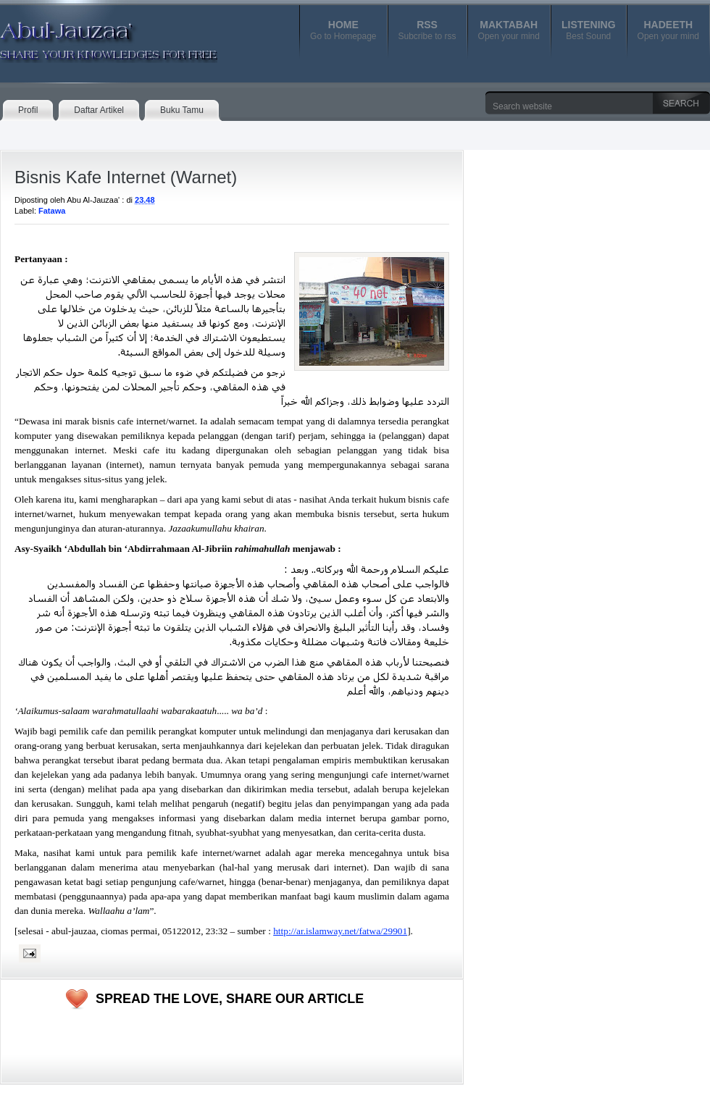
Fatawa (51, 210)
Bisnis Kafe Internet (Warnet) (125, 177)
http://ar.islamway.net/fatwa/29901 (340, 931)
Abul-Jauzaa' (93, 35)
